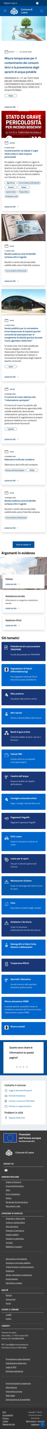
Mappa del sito (9, 1424)
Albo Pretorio (11, 1387)
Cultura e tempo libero (15, 1222)
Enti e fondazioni (13, 1194)
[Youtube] (6, 1170)
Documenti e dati (13, 1206)
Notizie (10, 143)
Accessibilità (8, 1415)
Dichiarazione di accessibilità (18, 1399)
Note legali (10, 1395)
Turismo (9, 1242)
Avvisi (12, 51)
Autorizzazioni (12, 1278)
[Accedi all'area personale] (37, 3)
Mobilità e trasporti (14, 1246)
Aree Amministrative (15, 1186)
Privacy (6, 1418)
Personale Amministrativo (17, 1202)
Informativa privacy (14, 1391)
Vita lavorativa (12, 1226)
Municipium (31, 1421)
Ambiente (10, 1270)
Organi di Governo (13, 1182)
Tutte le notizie (23, 544)
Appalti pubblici (12, 1234)
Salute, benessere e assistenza (19, 1274)
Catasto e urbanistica (15, 1238)
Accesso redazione (37, 1423)
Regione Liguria (10, 3)
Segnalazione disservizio (16, 1363)
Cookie (5, 1421)
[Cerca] (41, 11)
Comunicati (10, 1299)
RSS (4, 1412)
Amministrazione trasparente (18, 1383)
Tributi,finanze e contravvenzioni (20, 1266)
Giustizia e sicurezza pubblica (18, 1262)
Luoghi (9, 1314)
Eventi (8, 1318)
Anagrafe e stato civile (15, 1218)
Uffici (8, 1190)
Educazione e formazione (16, 1258)
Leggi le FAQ (11, 1367)
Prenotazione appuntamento (18, 1359)
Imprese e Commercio (15, 1230)
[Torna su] (42, 1424)
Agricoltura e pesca (14, 1282)
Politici (9, 1198)
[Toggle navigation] (5, 10)
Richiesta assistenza (14, 1371)
